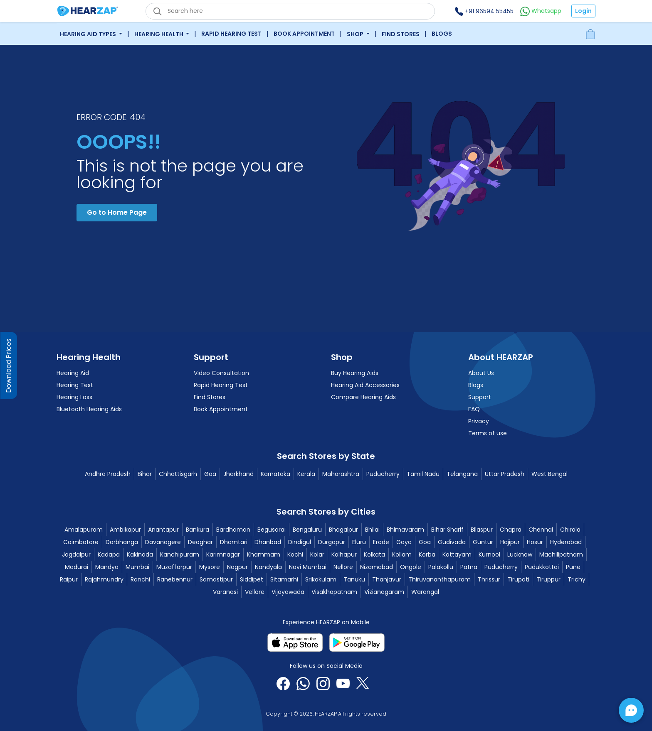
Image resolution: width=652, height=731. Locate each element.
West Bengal (549, 474)
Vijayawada (288, 592)
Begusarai (271, 529)
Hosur (535, 542)
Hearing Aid (73, 373)
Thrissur (489, 579)
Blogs (442, 33)
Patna (468, 567)
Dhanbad (267, 542)
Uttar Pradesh (504, 474)
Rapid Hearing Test (231, 33)
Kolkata (374, 554)
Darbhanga (122, 542)
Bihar (145, 474)
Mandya (107, 567)
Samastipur (216, 579)
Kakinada (140, 554)
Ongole (410, 567)
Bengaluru (307, 529)
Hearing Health (159, 34)
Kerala (306, 474)
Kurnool (489, 554)
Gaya (404, 542)
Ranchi (140, 579)
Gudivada (452, 542)
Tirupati (518, 579)
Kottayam (457, 554)
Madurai (76, 567)
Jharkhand (238, 474)
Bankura (197, 529)
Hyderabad (566, 542)
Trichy (576, 579)
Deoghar (200, 542)
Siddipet (251, 579)
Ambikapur (125, 529)
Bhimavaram (405, 529)
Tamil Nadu (423, 474)
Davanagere (163, 542)
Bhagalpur (343, 529)
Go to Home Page (117, 212)
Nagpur (237, 567)
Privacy (478, 421)
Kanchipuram (179, 554)
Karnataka (275, 474)
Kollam (402, 554)
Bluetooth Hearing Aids (89, 409)
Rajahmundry (104, 579)
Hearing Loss (74, 397)
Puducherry (383, 474)
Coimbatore (81, 542)
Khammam (263, 554)
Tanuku (354, 579)
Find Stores (401, 34)
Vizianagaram (384, 592)
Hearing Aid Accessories (365, 385)
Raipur (69, 579)
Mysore (209, 567)
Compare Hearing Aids (363, 397)
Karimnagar (223, 554)
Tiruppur (548, 579)
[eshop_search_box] (290, 11)
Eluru (359, 542)
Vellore (254, 592)
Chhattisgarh (178, 474)
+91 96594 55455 (484, 11)
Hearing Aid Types (88, 34)
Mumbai (137, 567)
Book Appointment (304, 33)
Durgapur (331, 542)
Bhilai (372, 529)
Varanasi (225, 592)
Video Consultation (221, 373)
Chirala (570, 529)
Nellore (343, 567)
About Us (481, 373)
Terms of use (487, 433)
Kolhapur (344, 554)
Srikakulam (320, 579)
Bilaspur (482, 529)
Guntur (483, 542)
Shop (356, 34)
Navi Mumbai (307, 567)
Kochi (295, 554)
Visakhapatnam (334, 592)
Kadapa (109, 554)
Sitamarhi (284, 579)
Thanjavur (386, 579)
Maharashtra (340, 474)
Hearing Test (75, 385)
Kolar (317, 554)
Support (479, 397)
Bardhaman (233, 529)
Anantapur (163, 529)
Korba (427, 554)
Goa (210, 474)
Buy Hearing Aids (354, 373)
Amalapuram (83, 529)
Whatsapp (540, 11)
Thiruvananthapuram (439, 579)
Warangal (425, 592)
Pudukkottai (542, 567)
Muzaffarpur (174, 567)
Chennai (541, 529)
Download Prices (8, 366)
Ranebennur (175, 579)
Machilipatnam (561, 554)
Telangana (462, 474)
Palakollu (440, 567)
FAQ (474, 409)
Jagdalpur (76, 554)
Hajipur (510, 542)
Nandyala (268, 567)
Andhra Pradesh (108, 474)
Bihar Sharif (447, 529)
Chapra (510, 529)
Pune (573, 567)
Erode (381, 542)
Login (583, 11)
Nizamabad (376, 567)
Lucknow (519, 554)
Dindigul (299, 542)
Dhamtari (233, 542)
